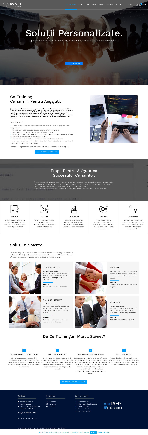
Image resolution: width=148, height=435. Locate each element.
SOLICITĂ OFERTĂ (74, 63)
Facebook (52, 402)
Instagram (52, 404)
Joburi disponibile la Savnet (87, 404)
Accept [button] (93, 432)
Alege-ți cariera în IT (84, 411)
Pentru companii (83, 406)
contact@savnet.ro (26, 402)
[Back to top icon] (128, 428)
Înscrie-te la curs (83, 409)
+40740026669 (25, 404)
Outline (63, 428)
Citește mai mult (103, 432)
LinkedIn (52, 406)
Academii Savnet (83, 402)
